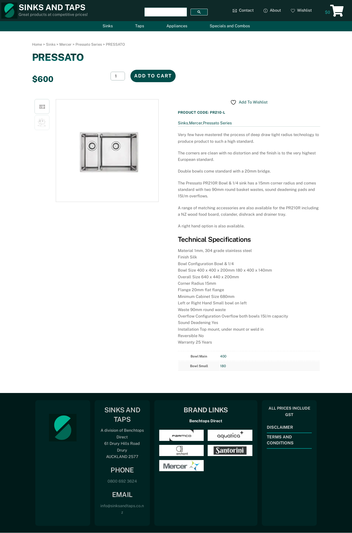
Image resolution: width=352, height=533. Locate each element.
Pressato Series (89, 44)
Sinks (108, 26)
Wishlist (301, 10)
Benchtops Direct (205, 421)
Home (37, 44)
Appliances (176, 26)
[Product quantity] (118, 76)
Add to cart (153, 75)
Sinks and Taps (52, 7)
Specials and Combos (230, 26)
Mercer (65, 44)
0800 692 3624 (122, 481)
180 (223, 366)
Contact (243, 10)
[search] (165, 12)
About (272, 10)
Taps (139, 26)
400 (223, 356)
